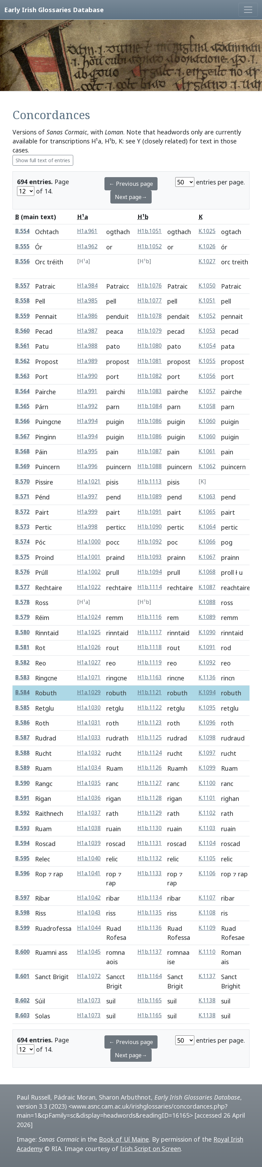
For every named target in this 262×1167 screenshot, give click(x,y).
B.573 (22, 526)
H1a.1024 (89, 617)
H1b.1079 (149, 330)
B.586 (22, 722)
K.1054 (206, 345)
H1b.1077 (149, 300)
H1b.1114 (149, 587)
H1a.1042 (89, 897)
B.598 (22, 912)
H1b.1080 (149, 345)
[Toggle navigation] (248, 10)
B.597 (22, 897)
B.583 (22, 677)
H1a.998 (87, 526)
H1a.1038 (89, 828)
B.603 (22, 1015)
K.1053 (206, 330)
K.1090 (206, 632)
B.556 (22, 261)
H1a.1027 (89, 662)
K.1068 (206, 572)
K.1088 (206, 602)
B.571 (22, 496)
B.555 (22, 246)
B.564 (22, 391)
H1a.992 (87, 406)
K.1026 (206, 246)
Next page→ (131, 197)
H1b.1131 (149, 843)
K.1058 (206, 406)
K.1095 (206, 707)
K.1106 (206, 873)
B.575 (22, 557)
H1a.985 (87, 300)
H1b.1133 (149, 873)
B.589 (22, 767)
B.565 (22, 406)
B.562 (22, 361)
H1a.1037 (89, 813)
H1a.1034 (89, 767)
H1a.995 (87, 451)
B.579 (22, 617)
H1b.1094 (149, 572)
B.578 (22, 602)
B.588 (22, 752)
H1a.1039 (89, 843)
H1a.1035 (89, 783)
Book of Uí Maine (124, 1139)
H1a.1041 (89, 873)
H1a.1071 (89, 677)
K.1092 (206, 662)
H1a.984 (87, 285)
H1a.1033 (89, 737)
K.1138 (206, 1000)
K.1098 (206, 737)
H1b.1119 (149, 662)
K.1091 (206, 647)
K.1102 (206, 813)
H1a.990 (87, 376)
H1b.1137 (149, 951)
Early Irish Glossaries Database (54, 9)
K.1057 (206, 391)
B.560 (22, 330)
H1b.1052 (149, 246)
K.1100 (206, 783)
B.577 (22, 587)
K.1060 (206, 421)
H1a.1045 (89, 951)
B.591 (22, 798)
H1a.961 (87, 231)
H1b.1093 (149, 557)
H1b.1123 (149, 722)
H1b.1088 (149, 466)
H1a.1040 (89, 858)
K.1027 (206, 261)
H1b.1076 (149, 285)
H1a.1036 (89, 798)
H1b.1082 (149, 376)
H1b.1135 (149, 912)
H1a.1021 (89, 481)
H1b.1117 (149, 632)
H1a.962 (87, 246)
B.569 (22, 466)
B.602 (22, 1000)
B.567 (22, 436)
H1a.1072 (89, 976)
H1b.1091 (149, 511)
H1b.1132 (149, 858)
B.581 (22, 647)
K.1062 (206, 466)
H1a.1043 (89, 912)
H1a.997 (87, 496)
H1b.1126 (149, 767)
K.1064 (206, 526)
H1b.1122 (149, 707)
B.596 (22, 873)
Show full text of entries (43, 160)
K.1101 (206, 798)
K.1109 (206, 928)
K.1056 (206, 376)
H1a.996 (87, 466)
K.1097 (206, 752)
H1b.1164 (149, 976)
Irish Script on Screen (150, 1148)
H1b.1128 (149, 798)
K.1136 (206, 677)
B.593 (22, 828)
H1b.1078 (149, 316)
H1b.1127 (149, 783)
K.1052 (206, 316)
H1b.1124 (149, 752)
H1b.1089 (149, 496)
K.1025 (206, 231)
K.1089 (206, 617)
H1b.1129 (149, 813)
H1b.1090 (149, 526)
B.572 (22, 511)
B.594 (22, 843)
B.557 (22, 285)
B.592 (22, 813)
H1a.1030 (89, 707)
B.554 (22, 231)
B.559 (22, 316)
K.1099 (206, 767)
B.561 (22, 345)
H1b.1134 (149, 897)
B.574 (22, 541)
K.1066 (206, 541)
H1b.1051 (149, 231)
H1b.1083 (149, 391)
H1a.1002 (89, 572)
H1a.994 (87, 421)
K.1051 (206, 300)
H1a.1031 (89, 722)
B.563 (22, 376)
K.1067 (206, 557)
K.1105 (206, 858)
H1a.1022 (89, 587)
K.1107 (206, 897)
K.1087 (206, 587)
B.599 (22, 928)
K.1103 (206, 828)
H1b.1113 (149, 481)
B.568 (22, 451)
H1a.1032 (89, 752)
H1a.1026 (89, 647)
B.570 (22, 481)
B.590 (22, 783)
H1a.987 (87, 330)
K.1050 (206, 285)
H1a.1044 (89, 928)
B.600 (22, 951)
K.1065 (206, 511)
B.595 (22, 858)
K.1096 (206, 722)
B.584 (22, 692)
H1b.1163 (149, 677)
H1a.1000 (89, 541)
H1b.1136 (149, 928)
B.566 (22, 421)
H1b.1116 (149, 617)
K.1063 (206, 496)
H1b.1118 (149, 647)
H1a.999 (87, 511)
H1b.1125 (149, 737)
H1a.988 (87, 345)
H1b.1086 (149, 421)
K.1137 (206, 976)
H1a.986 (87, 316)
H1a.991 (87, 391)
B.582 (22, 662)
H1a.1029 (89, 692)
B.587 (22, 737)
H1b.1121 (149, 692)
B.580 (22, 632)
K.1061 (206, 451)
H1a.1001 (89, 557)
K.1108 (206, 912)
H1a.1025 (89, 632)
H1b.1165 (149, 1000)
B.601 (22, 976)
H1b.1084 (149, 406)
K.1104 (206, 843)
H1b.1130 (149, 828)
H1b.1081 (149, 361)
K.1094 (206, 692)
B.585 (22, 707)
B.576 (22, 572)
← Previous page (131, 184)
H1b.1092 (149, 541)
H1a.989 (87, 361)
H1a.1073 (89, 1000)
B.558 (22, 300)
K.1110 (206, 951)
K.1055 (206, 361)
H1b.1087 (149, 451)
